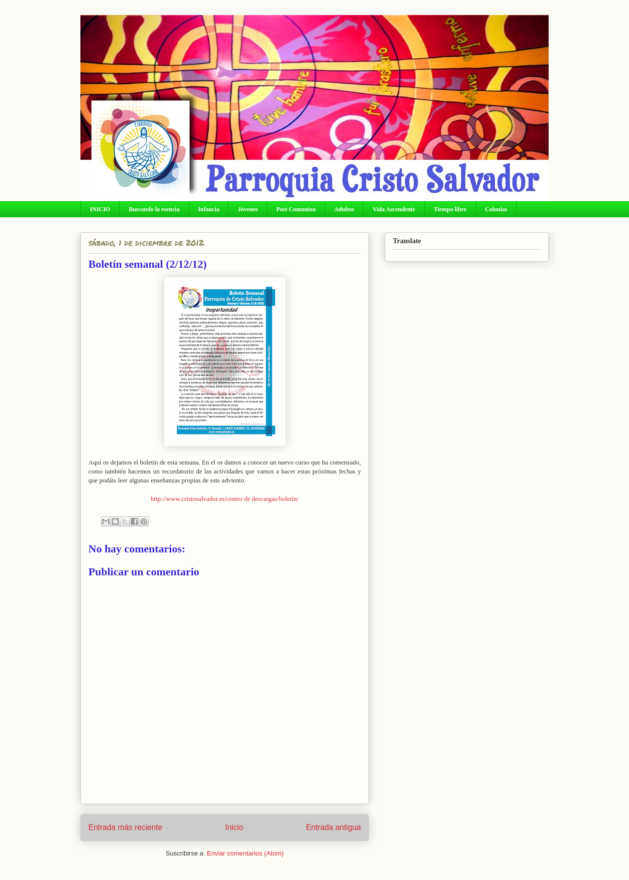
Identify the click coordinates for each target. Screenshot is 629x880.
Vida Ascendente (393, 209)
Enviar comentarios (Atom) (245, 853)
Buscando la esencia (154, 209)
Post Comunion (295, 209)
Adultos (344, 209)
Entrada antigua (333, 827)
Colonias (496, 209)
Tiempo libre (450, 209)
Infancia (209, 209)
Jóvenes (248, 209)
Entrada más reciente (125, 827)
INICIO (100, 209)
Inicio (234, 827)
